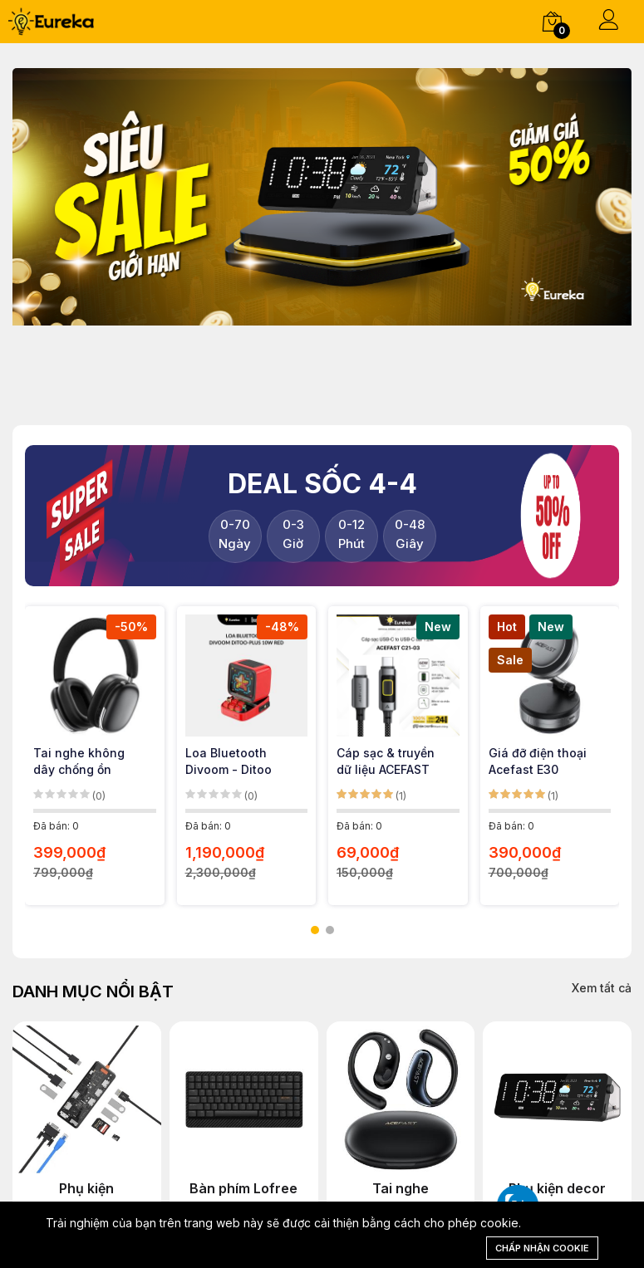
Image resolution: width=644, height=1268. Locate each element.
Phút (351, 534)
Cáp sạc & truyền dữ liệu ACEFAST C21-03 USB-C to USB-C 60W (386, 762)
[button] (315, 930)
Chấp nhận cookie (542, 1248)
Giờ (293, 534)
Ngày (235, 534)
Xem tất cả (602, 988)
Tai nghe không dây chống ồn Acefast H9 (79, 762)
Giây (410, 534)
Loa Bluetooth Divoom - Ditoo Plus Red (228, 762)
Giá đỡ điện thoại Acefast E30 (538, 761)
